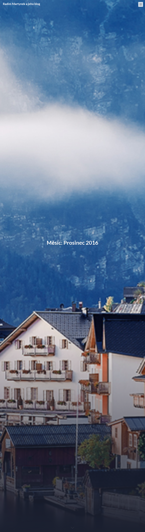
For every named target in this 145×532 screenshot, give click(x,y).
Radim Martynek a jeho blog (21, 4)
